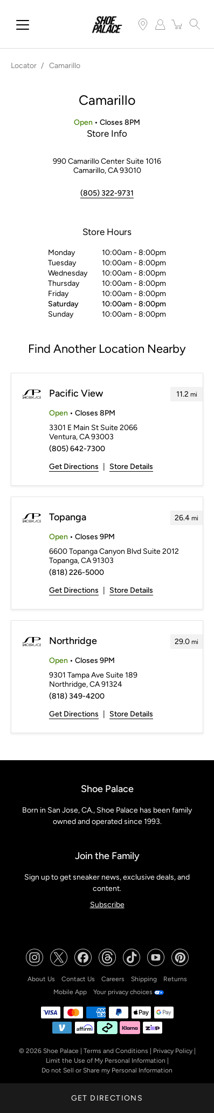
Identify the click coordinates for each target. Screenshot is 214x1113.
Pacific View (76, 393)
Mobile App (70, 992)
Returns (175, 979)
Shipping (144, 979)
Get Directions (74, 466)
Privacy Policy (172, 1051)
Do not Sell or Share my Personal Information (107, 1070)
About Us (41, 979)
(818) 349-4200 (77, 696)
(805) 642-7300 (77, 448)
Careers (113, 979)
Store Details (131, 466)
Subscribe (107, 904)
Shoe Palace (61, 1051)
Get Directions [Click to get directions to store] (107, 1098)
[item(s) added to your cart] (177, 24)
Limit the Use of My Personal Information (105, 1060)
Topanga (67, 517)
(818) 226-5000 (76, 572)
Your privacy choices (128, 992)
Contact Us (78, 979)
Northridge (73, 641)
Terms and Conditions (116, 1051)
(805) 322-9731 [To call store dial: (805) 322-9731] (107, 193)
